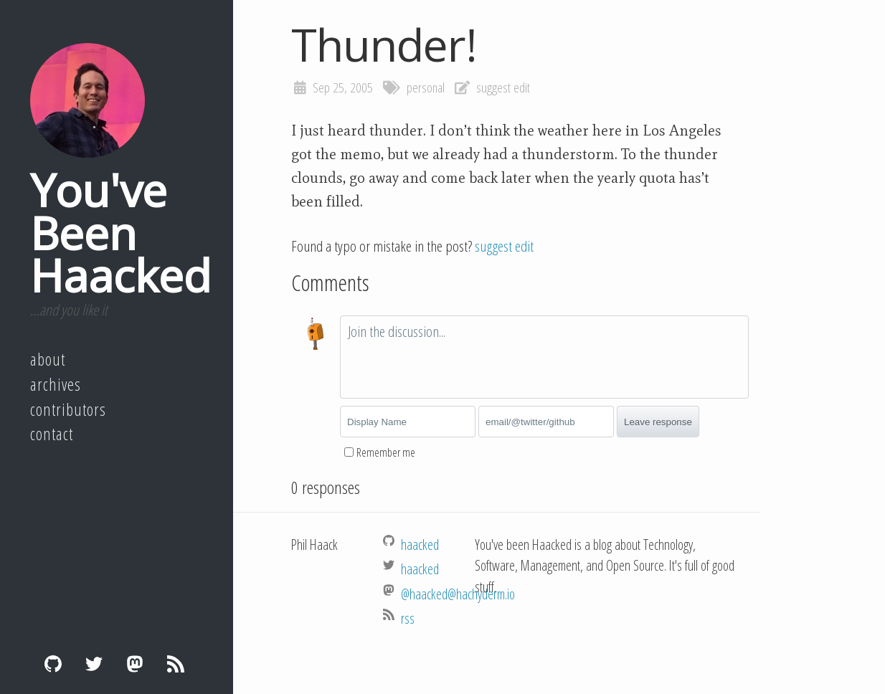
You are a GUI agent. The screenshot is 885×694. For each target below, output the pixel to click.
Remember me (385, 452)
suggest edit (503, 87)
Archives (55, 384)
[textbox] (544, 357)
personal (426, 87)
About (47, 359)
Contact (51, 433)
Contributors (68, 409)
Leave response (658, 422)
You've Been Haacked (120, 232)
